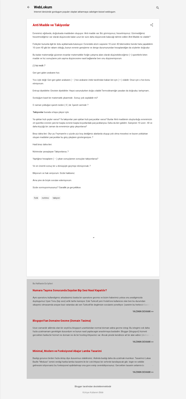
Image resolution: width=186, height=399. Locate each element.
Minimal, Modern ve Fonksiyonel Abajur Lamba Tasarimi (67, 351)
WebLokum (43, 7)
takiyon (56, 198)
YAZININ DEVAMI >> (143, 311)
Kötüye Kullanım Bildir (93, 392)
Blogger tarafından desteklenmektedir (93, 386)
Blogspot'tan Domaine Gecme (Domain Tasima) (62, 320)
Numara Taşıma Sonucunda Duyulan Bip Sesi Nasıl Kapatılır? (70, 290)
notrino (45, 198)
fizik (36, 198)
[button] (151, 25)
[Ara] (157, 8)
